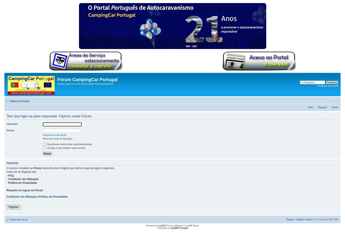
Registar (322, 107)
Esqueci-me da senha (54, 135)
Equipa (290, 219)
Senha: (11, 130)
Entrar (335, 107)
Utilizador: (12, 124)
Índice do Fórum (19, 101)
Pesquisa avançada (327, 85)
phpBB (161, 225)
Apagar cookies (304, 219)
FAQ (310, 107)
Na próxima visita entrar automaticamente (67, 144)
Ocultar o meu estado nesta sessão (64, 148)
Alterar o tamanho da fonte (335, 100)
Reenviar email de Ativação (57, 138)
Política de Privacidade (53, 196)
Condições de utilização (22, 196)
